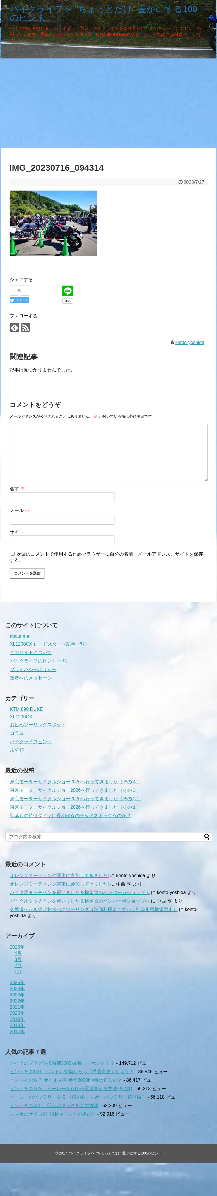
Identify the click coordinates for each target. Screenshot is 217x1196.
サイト (17, 532)
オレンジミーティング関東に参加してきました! (59, 875)
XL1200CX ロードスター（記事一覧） (50, 644)
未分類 (17, 750)
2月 (18, 965)
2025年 (17, 982)
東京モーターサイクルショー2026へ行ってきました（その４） (76, 781)
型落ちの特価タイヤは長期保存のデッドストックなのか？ (70, 815)
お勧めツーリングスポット (38, 724)
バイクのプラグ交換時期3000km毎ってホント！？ (62, 1063)
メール (19, 510)
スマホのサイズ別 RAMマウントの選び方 (53, 1114)
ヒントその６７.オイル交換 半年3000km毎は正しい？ (66, 1080)
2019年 (17, 1019)
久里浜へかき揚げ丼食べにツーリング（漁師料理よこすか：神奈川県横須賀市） (94, 909)
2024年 (17, 988)
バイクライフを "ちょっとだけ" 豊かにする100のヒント (103, 13)
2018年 (17, 1025)
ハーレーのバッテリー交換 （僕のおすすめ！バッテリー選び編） (78, 1097)
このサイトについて (31, 652)
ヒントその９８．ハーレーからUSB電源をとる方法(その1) (71, 1088)
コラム (17, 733)
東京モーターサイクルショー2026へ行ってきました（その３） (76, 790)
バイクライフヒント (31, 741)
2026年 (17, 947)
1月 (18, 971)
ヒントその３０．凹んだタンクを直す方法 (54, 1105)
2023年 (17, 994)
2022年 (17, 1000)
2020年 (17, 1013)
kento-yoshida (189, 342)
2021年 (17, 1007)
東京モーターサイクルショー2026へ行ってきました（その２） (76, 798)
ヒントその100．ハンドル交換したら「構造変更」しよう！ (72, 1071)
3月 (18, 959)
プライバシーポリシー (33, 669)
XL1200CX (21, 716)
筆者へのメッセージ (31, 677)
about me (19, 636)
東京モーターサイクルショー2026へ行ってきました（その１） (76, 807)
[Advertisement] (108, 102)
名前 (17, 488)
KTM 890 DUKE (26, 709)
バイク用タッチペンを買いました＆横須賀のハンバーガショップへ (80, 892)
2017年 (17, 1031)
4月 (18, 953)
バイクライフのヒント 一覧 (38, 661)
